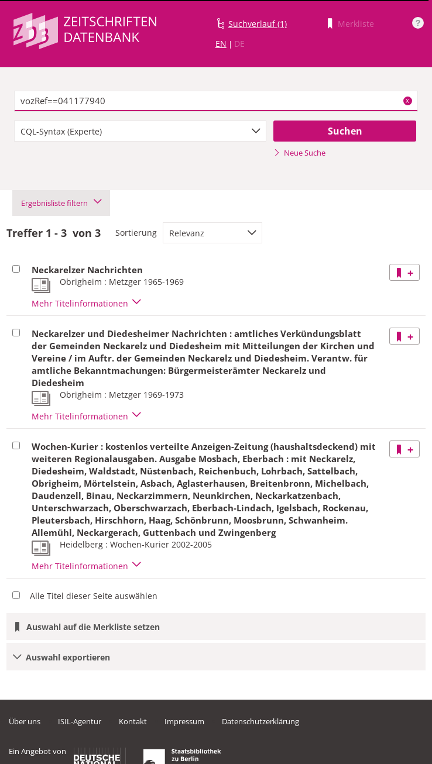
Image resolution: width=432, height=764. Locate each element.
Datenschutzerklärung (260, 721)
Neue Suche (299, 152)
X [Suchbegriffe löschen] (407, 101)
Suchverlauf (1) (257, 23)
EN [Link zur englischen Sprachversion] (221, 43)
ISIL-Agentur (79, 721)
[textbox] (215, 101)
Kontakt (133, 721)
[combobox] (140, 131)
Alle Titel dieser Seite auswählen (93, 595)
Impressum (184, 721)
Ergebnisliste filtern (61, 203)
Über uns (24, 721)
